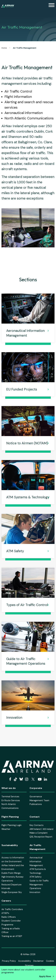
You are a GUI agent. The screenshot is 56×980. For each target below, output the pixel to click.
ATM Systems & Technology (27, 497)
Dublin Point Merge (11, 873)
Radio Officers (8, 917)
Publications (36, 804)
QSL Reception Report (41, 836)
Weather (5, 829)
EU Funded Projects (21, 389)
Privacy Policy (9, 961)
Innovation (14, 717)
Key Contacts (36, 825)
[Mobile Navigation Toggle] (52, 6)
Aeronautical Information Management (25, 333)
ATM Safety (15, 551)
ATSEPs (5, 913)
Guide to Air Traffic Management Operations (25, 661)
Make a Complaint (39, 832)
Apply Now (45, 976)
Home (4, 48)
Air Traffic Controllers (12, 909)
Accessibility (24, 961)
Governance (36, 796)
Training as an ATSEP (11, 936)
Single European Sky (11, 892)
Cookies (50, 961)
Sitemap (29, 965)
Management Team (39, 800)
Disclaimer (38, 961)
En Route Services (10, 800)
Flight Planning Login (11, 825)
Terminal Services (10, 796)
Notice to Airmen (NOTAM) (27, 443)
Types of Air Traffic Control (27, 605)
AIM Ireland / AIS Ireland (41, 829)
